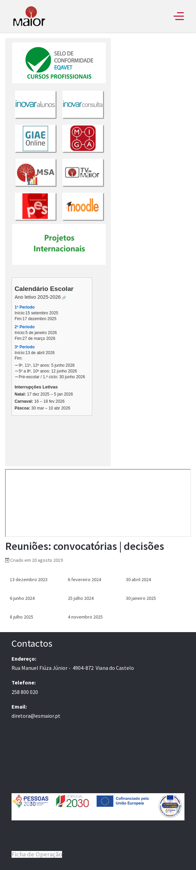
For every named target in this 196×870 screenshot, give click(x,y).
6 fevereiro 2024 (84, 579)
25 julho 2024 (81, 598)
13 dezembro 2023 (28, 579)
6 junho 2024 (22, 598)
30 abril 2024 (138, 579)
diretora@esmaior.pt (36, 715)
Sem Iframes (58, 252)
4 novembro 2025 (85, 617)
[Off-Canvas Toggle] (179, 16)
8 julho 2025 (21, 617)
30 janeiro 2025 (141, 598)
